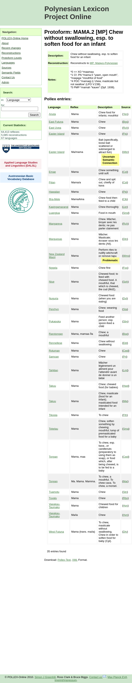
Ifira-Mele (54, 199)
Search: (8, 92)
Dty (125, 531)
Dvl (125, 298)
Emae (52, 171)
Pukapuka (55, 321)
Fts (125, 133)
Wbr (125, 152)
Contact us (97, 677)
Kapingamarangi (58, 206)
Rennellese (55, 343)
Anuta (52, 114)
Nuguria (53, 298)
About (4, 43)
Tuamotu (54, 491)
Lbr (125, 206)
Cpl (125, 171)
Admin (5, 82)
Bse (125, 333)
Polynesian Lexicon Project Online (76, 13)
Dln (125, 239)
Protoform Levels (11, 57)
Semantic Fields (10, 72)
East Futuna (56, 121)
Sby (125, 321)
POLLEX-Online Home (14, 38)
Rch (125, 127)
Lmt (125, 370)
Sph (125, 281)
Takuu (52, 385)
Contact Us (8, 77)
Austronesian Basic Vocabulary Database (20, 177)
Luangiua (54, 212)
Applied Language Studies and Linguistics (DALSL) (21, 164)
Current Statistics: (14, 125)
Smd (125, 212)
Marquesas (55, 239)
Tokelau (53, 428)
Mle (125, 401)
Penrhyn (54, 309)
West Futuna (56, 531)
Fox (125, 267)
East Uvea (55, 127)
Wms (126, 255)
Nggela (53, 267)
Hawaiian (54, 191)
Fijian (52, 182)
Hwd (125, 385)
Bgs (125, 121)
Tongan (53, 456)
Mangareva (55, 223)
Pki (125, 191)
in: (3, 100)
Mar (125, 481)
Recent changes (11, 48)
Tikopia (53, 415)
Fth (125, 415)
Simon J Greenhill (45, 677)
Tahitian (53, 370)
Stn (125, 491)
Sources (6, 67)
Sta (125, 309)
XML (75, 559)
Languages (8, 62)
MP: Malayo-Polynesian (104, 63)
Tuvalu (53, 498)
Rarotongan (56, 333)
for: (3, 105)
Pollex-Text (64, 559)
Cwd (125, 350)
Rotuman (54, 350)
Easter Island (57, 133)
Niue (51, 281)
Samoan (54, 356)
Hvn (125, 505)
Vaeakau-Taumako (54, 506)
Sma (125, 428)
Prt (124, 356)
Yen (125, 114)
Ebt (125, 343)
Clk (125, 199)
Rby (125, 498)
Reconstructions (11, 52)
